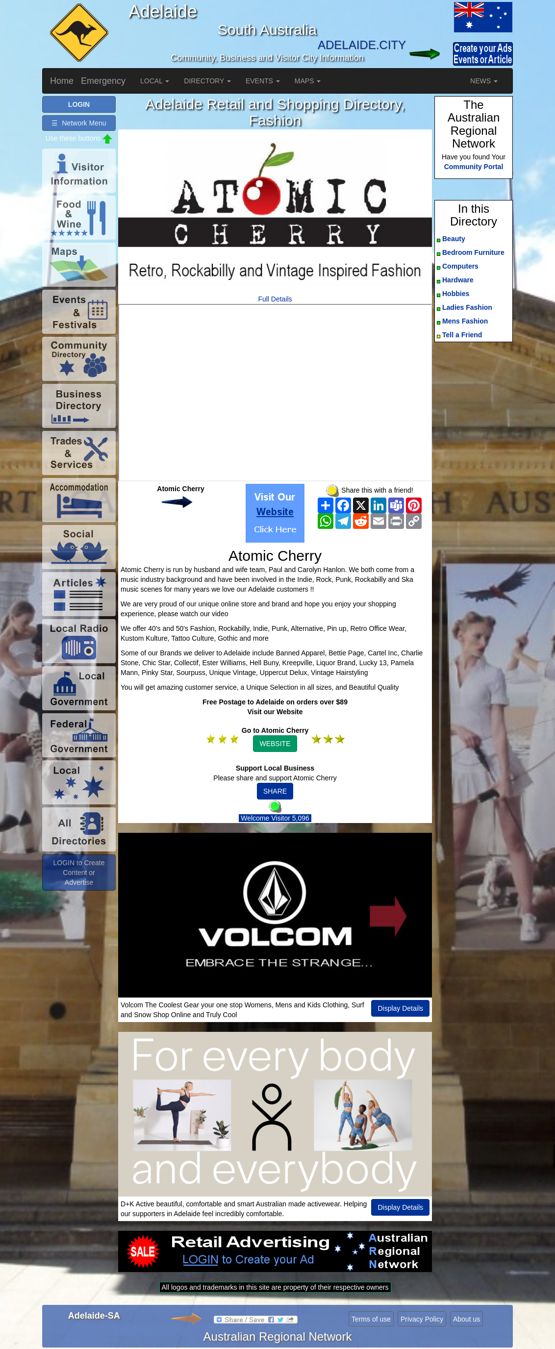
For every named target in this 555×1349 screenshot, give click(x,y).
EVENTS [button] (263, 81)
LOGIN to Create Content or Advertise (78, 872)
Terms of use (371, 1319)
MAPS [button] (308, 81)
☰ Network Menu (78, 123)
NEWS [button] (484, 81)
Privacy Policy (422, 1319)
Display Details (400, 1008)
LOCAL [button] (154, 81)
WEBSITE (274, 744)
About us (466, 1319)
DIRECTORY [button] (207, 81)
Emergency (103, 81)
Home (62, 81)
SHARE (275, 791)
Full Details (275, 299)
